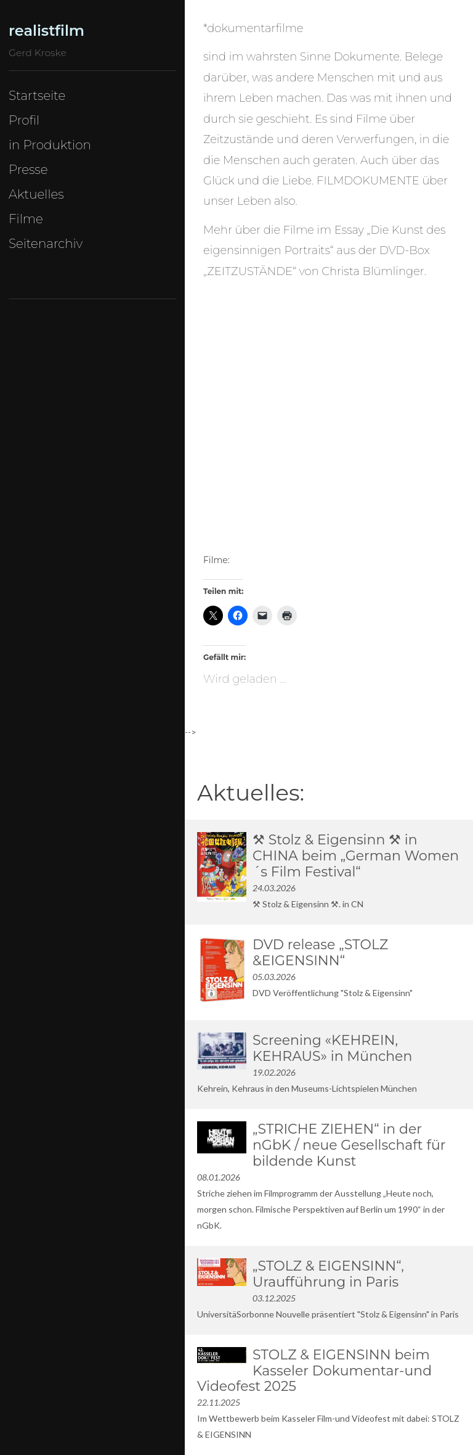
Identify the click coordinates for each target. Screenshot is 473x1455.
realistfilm (46, 30)
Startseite (37, 95)
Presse (28, 169)
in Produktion (50, 145)
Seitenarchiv (46, 243)
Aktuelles (36, 194)
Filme (26, 219)
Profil (24, 120)
